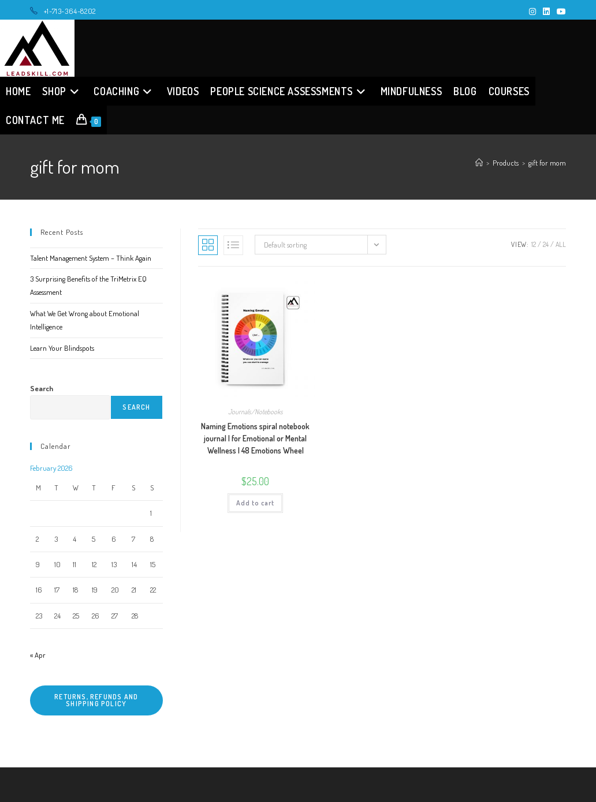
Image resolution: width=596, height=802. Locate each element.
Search (41, 388)
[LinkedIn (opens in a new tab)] (546, 11)
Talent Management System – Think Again (90, 258)
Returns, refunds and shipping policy (96, 700)
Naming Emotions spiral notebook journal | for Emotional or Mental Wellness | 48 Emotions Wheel (255, 438)
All (561, 244)
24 (546, 244)
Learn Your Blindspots (62, 348)
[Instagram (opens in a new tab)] (532, 11)
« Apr (38, 654)
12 (533, 244)
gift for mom (547, 162)
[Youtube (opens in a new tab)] (559, 11)
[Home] (479, 162)
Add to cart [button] (255, 503)
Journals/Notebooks (255, 411)
